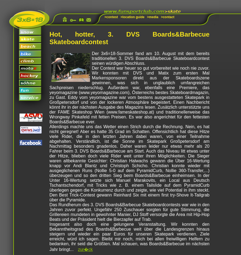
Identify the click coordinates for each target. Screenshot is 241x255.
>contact (167, 17)
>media (152, 17)
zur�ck (85, 249)
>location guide (132, 17)
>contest (111, 17)
